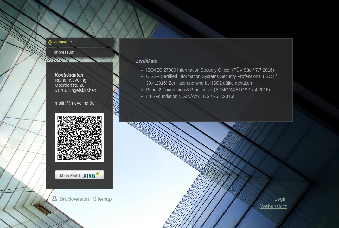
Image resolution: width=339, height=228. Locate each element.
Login (280, 199)
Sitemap (102, 199)
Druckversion (71, 199)
